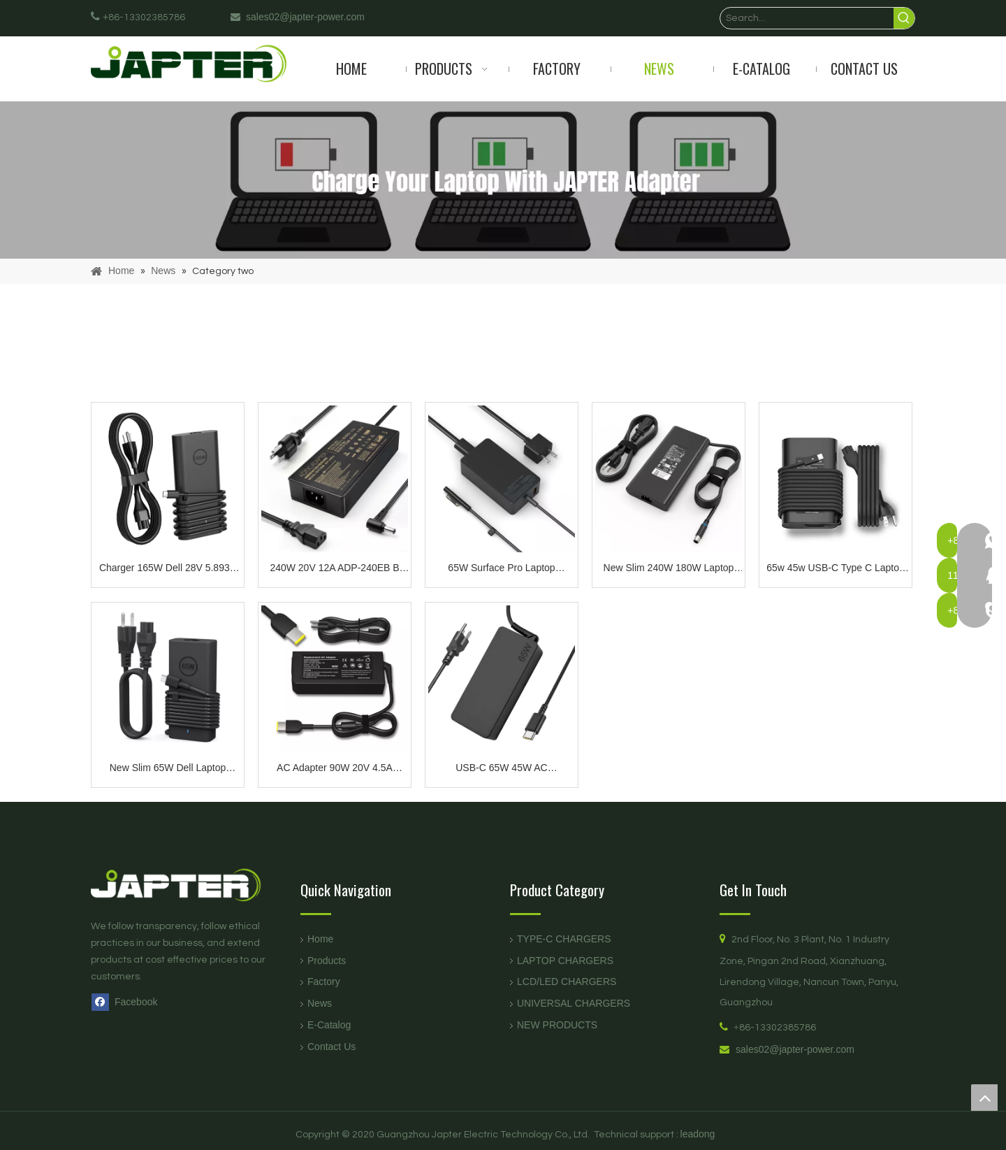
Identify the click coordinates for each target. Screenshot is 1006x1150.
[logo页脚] (188, 885)
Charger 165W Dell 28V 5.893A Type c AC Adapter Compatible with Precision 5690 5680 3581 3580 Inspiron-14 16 (167, 569)
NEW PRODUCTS (557, 1024)
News (319, 1003)
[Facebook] (127, 1002)
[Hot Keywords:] (904, 18)
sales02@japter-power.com (795, 1049)
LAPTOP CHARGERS (565, 960)
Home (320, 938)
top (984, 1097)
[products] (503, 180)
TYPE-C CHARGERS (564, 938)
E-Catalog (329, 1024)
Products (326, 960)
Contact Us (331, 1046)
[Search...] (807, 18)
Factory (323, 981)
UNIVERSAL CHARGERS (573, 1003)
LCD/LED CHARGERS (566, 981)
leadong (697, 1134)
